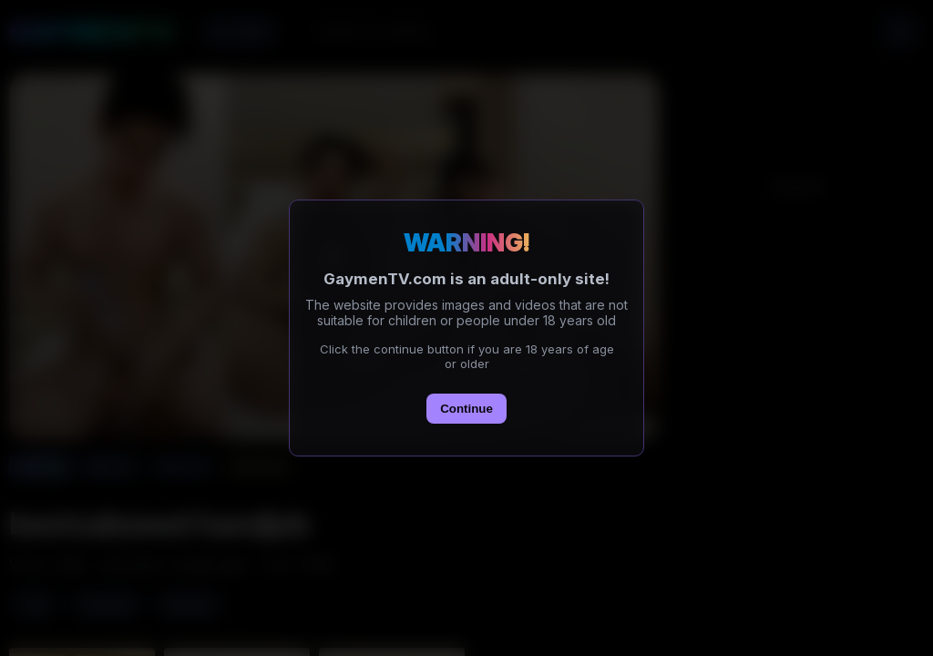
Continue (466, 408)
